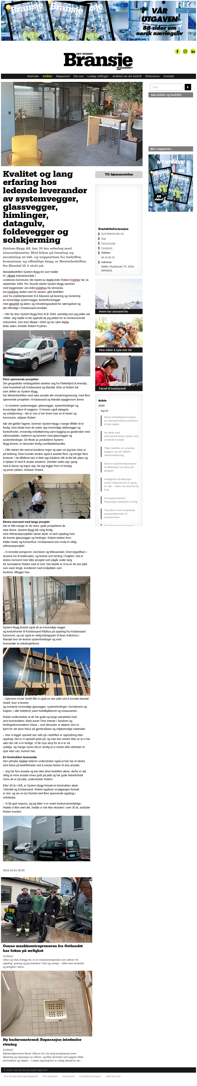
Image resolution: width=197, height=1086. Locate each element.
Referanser (152, 76)
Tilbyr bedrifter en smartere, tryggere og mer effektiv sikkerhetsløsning (119, 452)
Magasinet (63, 76)
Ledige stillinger (98, 76)
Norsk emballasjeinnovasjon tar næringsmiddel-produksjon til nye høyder (121, 421)
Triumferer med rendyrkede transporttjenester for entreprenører (119, 514)
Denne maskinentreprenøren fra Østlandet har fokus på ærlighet (120, 467)
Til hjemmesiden (119, 174)
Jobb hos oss (113, 1076)
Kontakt (169, 76)
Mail (103, 238)
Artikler (47, 76)
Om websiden (50, 1076)
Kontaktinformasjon (90, 1076)
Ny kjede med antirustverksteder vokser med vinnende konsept (121, 436)
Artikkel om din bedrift (127, 76)
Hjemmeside (108, 243)
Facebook (106, 248)
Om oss (78, 76)
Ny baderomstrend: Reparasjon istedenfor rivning (120, 500)
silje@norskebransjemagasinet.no (166, 248)
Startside (33, 76)
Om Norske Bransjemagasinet (21, 1076)
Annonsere (68, 1076)
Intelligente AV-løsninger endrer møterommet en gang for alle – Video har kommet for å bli (121, 484)
